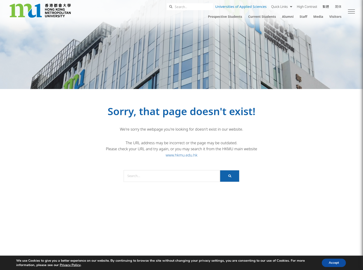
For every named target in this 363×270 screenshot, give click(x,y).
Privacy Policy (70, 265)
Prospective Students (225, 16)
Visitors (335, 16)
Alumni (288, 16)
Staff (303, 16)
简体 (338, 6)
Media (318, 16)
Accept (334, 263)
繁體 (325, 6)
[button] (351, 11)
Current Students (262, 16)
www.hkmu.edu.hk (181, 155)
